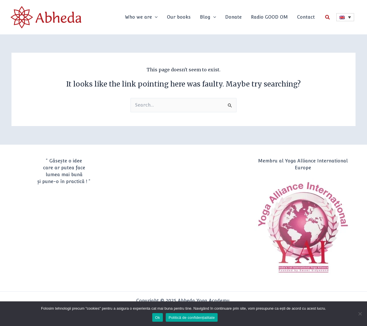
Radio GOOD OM (269, 17)
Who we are (141, 17)
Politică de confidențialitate (192, 317)
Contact (306, 17)
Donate (233, 17)
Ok (157, 317)
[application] (155, 17)
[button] (327, 17)
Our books (179, 17)
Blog (208, 17)
